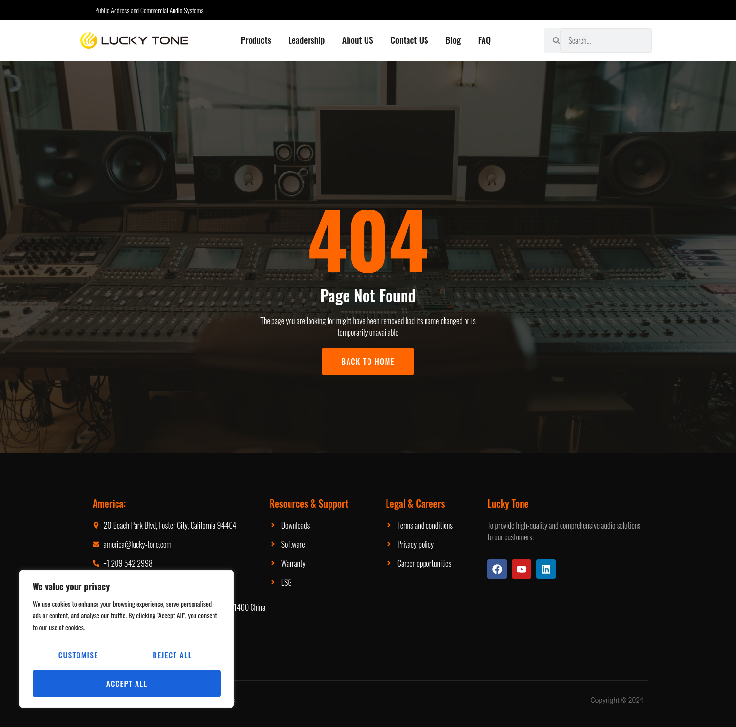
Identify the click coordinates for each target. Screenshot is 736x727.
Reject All (172, 656)
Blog (454, 40)
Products (255, 40)
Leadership (306, 40)
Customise (78, 656)
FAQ (485, 40)
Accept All (127, 683)
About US (357, 40)
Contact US (410, 40)
